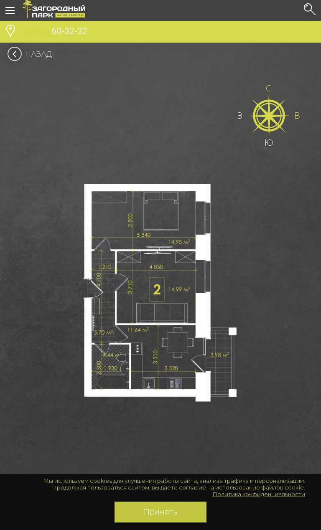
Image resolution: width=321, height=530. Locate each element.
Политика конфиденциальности (258, 494)
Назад (32, 54)
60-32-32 (55, 32)
